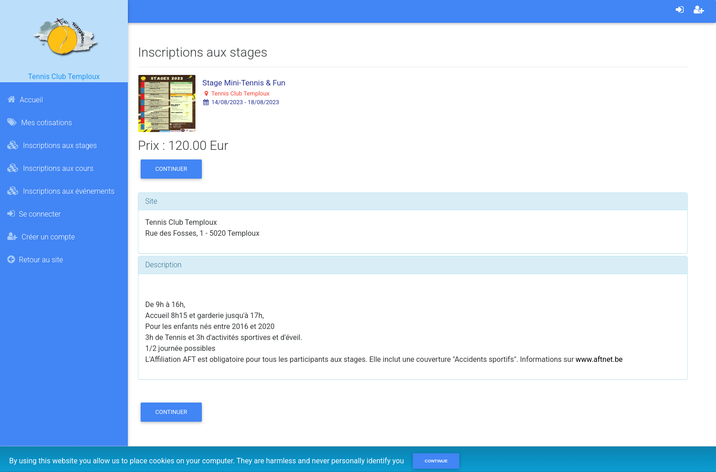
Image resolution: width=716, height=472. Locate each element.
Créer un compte (41, 236)
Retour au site (35, 259)
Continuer (171, 168)
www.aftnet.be (599, 359)
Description (163, 264)
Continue (436, 460)
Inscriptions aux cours (50, 168)
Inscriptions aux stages (52, 145)
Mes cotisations (39, 122)
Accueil (25, 99)
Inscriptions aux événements (60, 191)
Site (151, 201)
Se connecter (34, 213)
